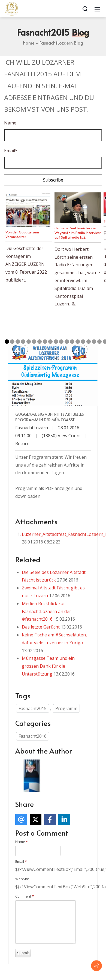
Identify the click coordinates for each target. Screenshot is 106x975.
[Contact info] (96, 965)
